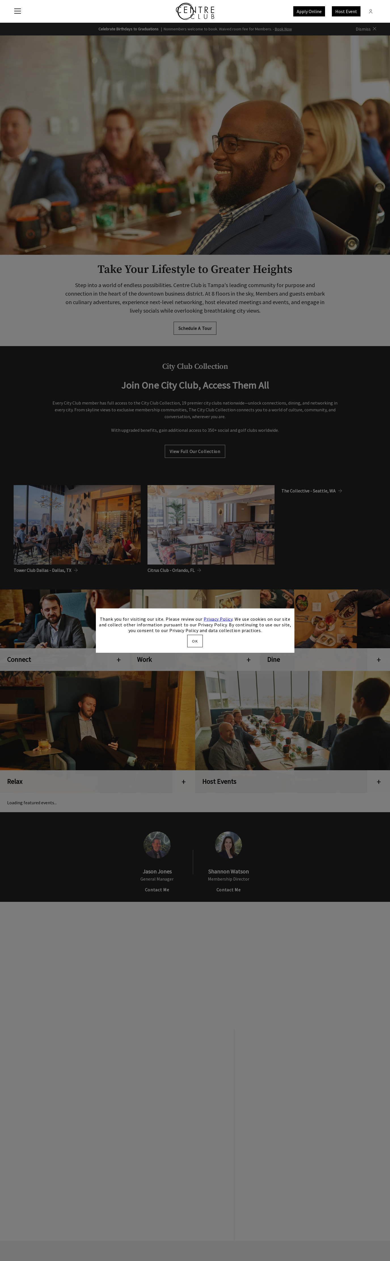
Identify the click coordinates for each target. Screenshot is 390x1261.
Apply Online (309, 11)
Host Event (346, 11)
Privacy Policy (218, 619)
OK (195, 641)
